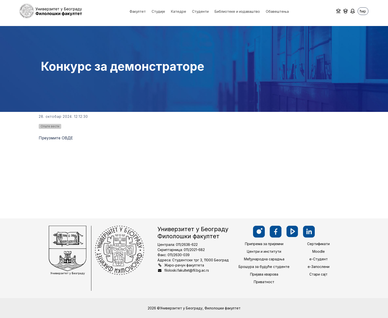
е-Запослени (318, 267)
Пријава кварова (264, 274)
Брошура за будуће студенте (264, 267)
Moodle (318, 251)
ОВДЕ (67, 137)
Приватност (264, 282)
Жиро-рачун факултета (184, 265)
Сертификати (318, 244)
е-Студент (318, 259)
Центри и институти (264, 251)
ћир (363, 11)
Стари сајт (318, 274)
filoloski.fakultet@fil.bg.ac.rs (186, 270)
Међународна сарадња (264, 259)
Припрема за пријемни (264, 244)
